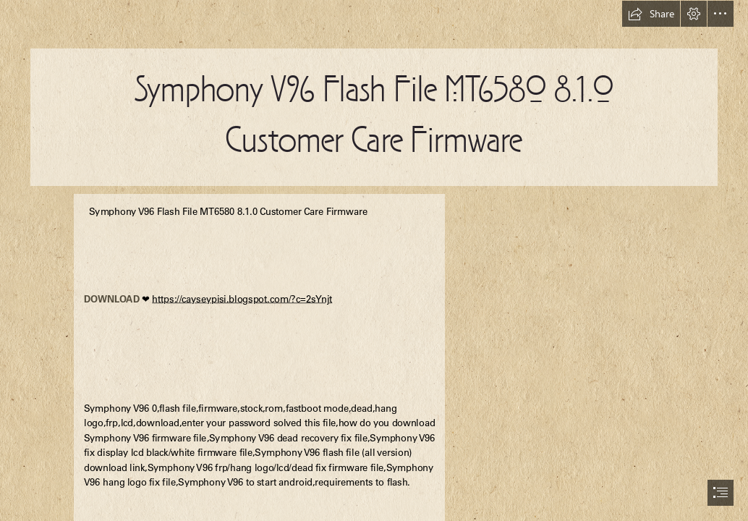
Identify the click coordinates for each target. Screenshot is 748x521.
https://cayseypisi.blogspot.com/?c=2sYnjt (242, 299)
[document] (374, 260)
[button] (651, 14)
